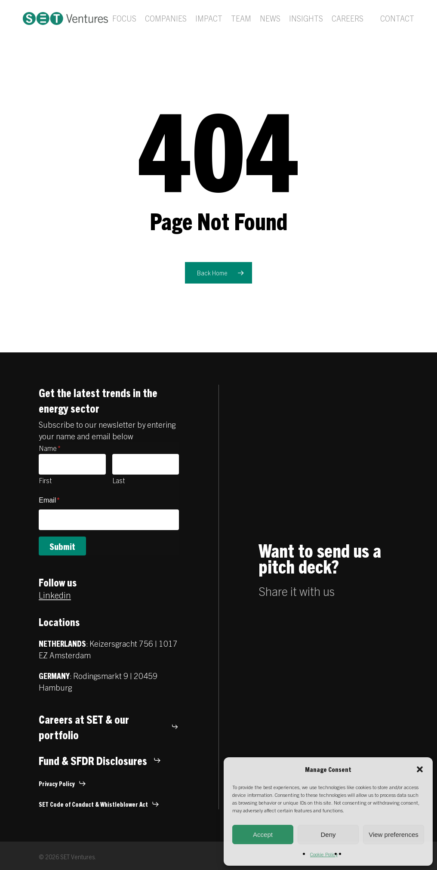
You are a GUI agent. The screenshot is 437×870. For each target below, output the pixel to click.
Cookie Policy (324, 854)
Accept (263, 834)
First (45, 480)
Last (118, 480)
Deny (327, 834)
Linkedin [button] (55, 594)
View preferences (394, 834)
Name (50, 448)
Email (49, 500)
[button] (419, 769)
